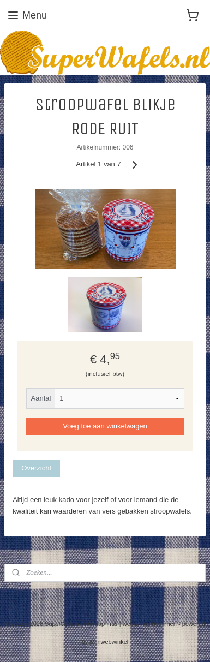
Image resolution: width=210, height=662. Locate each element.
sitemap (94, 624)
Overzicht (36, 468)
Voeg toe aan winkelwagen (105, 426)
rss (114, 624)
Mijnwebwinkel (108, 642)
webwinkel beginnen (150, 624)
